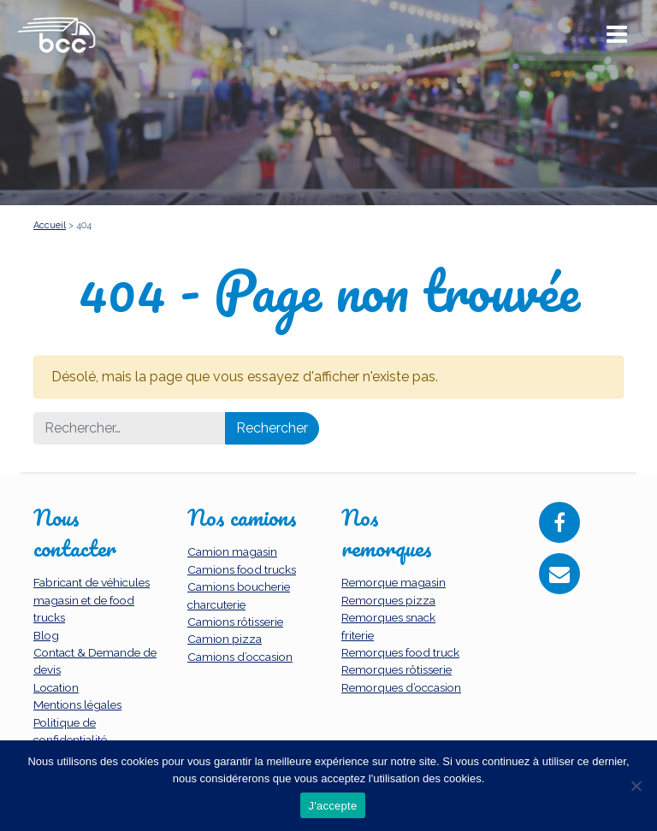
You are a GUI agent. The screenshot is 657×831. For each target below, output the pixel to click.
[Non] (635, 785)
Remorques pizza (388, 600)
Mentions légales (77, 704)
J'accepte (333, 805)
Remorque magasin (393, 582)
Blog (46, 635)
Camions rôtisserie (235, 621)
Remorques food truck (400, 652)
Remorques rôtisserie (396, 669)
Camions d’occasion (240, 656)
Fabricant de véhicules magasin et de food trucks (91, 599)
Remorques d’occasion (401, 687)
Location (56, 687)
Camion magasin (232, 551)
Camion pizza (224, 638)
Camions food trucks (241, 569)
